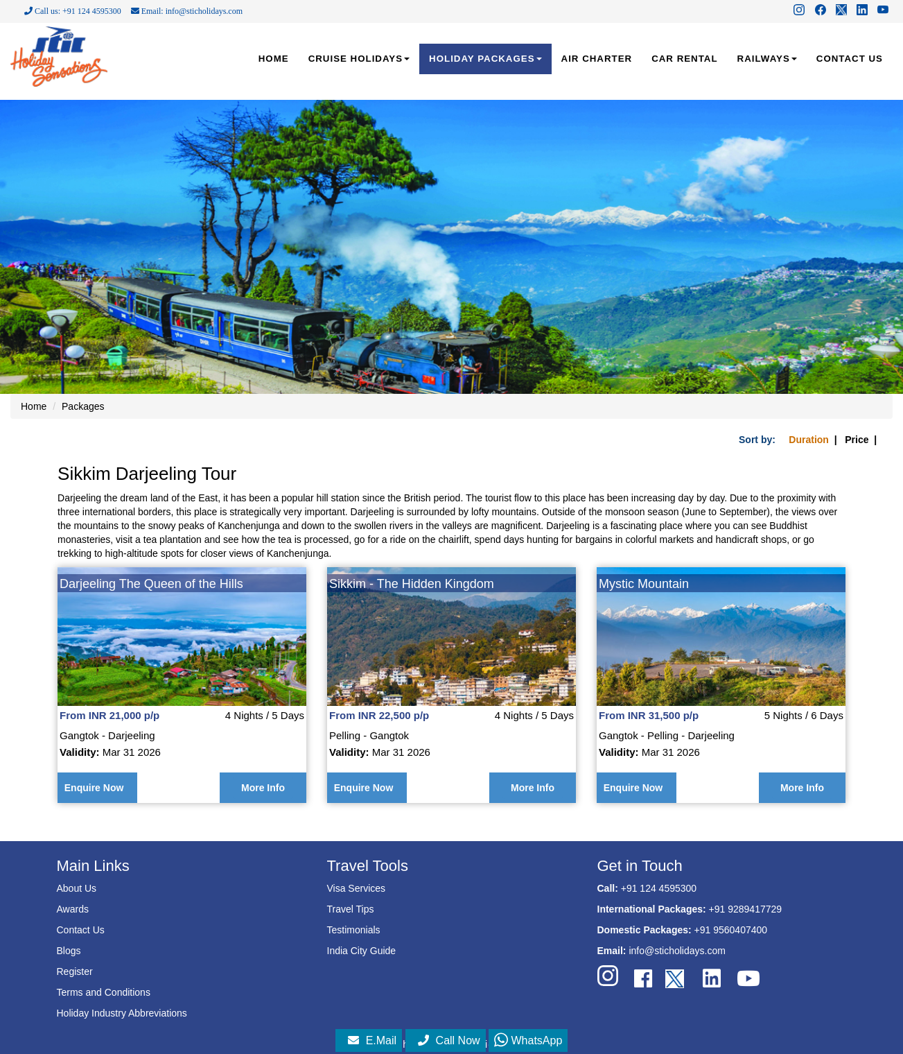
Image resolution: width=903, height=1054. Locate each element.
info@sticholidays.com (677, 950)
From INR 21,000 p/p (109, 715)
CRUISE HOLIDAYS (359, 58)
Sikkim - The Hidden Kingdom (411, 584)
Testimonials (353, 929)
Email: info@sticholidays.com (187, 11)
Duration (809, 439)
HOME (273, 58)
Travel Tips (350, 909)
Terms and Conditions (103, 992)
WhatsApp (528, 1040)
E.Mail (372, 1040)
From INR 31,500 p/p (649, 715)
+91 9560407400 (731, 929)
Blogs (69, 950)
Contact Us (81, 929)
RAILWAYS (767, 58)
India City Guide (361, 950)
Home (33, 406)
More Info (263, 787)
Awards (73, 909)
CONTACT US (849, 58)
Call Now (449, 1040)
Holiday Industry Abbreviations (122, 1013)
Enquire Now (94, 787)
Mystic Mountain (644, 584)
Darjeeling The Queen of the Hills (151, 584)
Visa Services (356, 888)
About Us (77, 888)
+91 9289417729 (745, 909)
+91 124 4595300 (658, 888)
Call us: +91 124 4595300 (72, 11)
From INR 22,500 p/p (379, 715)
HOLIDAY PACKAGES (485, 58)
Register (75, 971)
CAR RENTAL (684, 58)
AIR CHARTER (597, 58)
